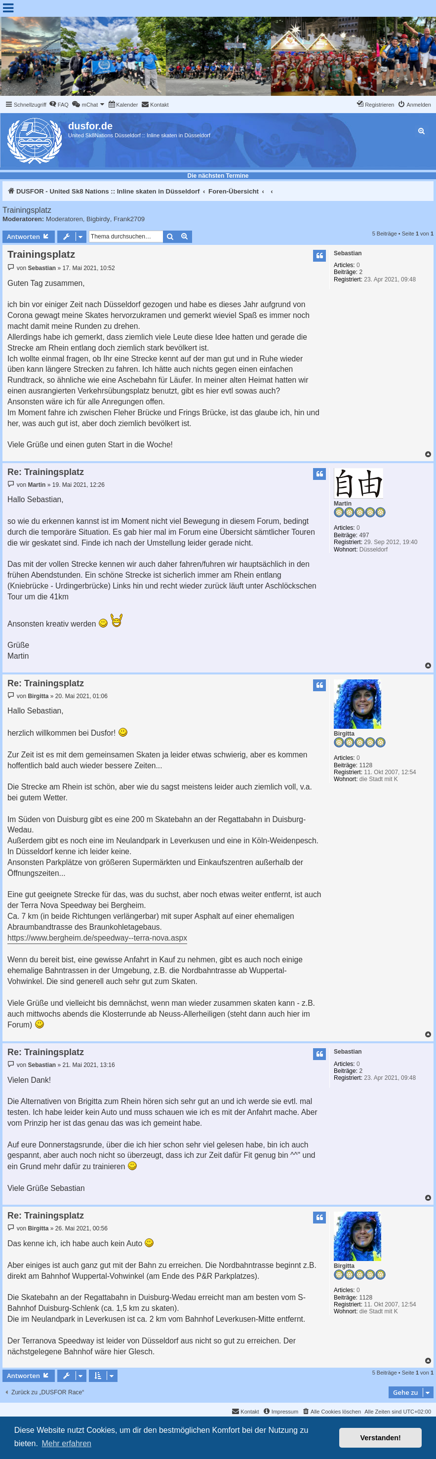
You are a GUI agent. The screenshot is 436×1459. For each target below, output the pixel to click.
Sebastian (348, 253)
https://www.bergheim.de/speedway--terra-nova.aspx (97, 938)
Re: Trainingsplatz (45, 472)
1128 (365, 765)
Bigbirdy (98, 219)
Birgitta (344, 733)
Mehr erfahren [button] (66, 1443)
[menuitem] (59, 105)
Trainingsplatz (26, 210)
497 (364, 535)
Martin (343, 503)
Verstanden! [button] (380, 1438)
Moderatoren (64, 219)
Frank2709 (129, 219)
